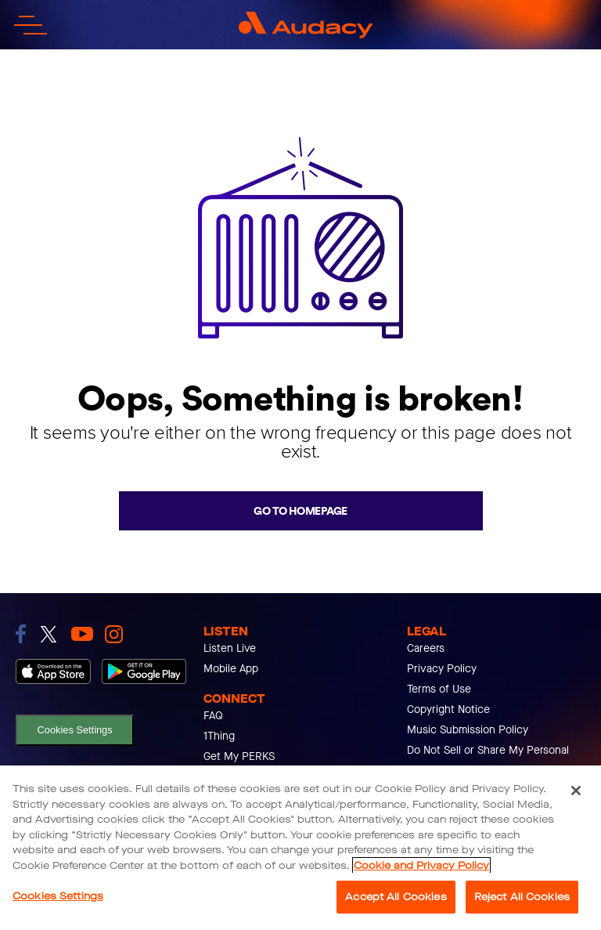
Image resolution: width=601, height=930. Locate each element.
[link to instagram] (114, 634)
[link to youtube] (82, 634)
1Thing (219, 736)
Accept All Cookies (395, 896)
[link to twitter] (48, 634)
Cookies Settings (75, 730)
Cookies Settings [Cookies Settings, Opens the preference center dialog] (58, 896)
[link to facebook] (21, 633)
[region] (300, 847)
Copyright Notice (448, 709)
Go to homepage (300, 511)
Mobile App (230, 668)
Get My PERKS (239, 756)
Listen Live (229, 648)
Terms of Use (439, 689)
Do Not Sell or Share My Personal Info (488, 760)
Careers (425, 648)
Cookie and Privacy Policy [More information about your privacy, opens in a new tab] (421, 865)
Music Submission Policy (467, 729)
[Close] (576, 790)
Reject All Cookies (522, 896)
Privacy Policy (442, 668)
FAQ (213, 715)
